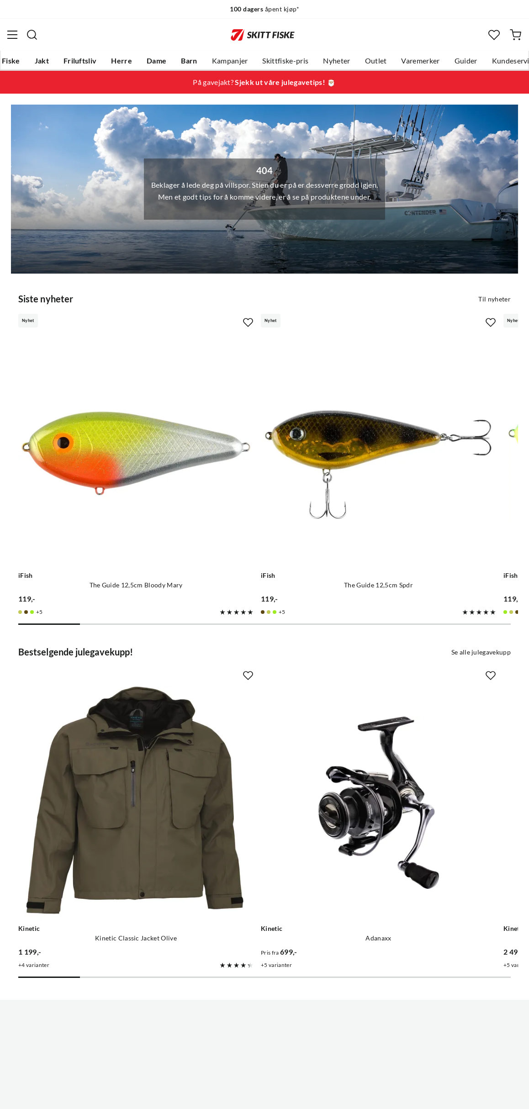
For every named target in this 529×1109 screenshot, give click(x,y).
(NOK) (264, 1056)
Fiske (11, 61)
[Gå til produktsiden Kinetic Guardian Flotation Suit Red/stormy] (415, 678)
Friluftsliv (80, 61)
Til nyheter (494, 298)
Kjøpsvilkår (284, 1094)
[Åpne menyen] (12, 34)
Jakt (42, 61)
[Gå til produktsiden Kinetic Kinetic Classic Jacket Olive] (94, 678)
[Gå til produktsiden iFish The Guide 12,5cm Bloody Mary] (94, 407)
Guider (466, 61)
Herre (121, 61)
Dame (156, 61)
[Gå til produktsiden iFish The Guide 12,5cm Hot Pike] (415, 407)
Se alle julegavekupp (481, 569)
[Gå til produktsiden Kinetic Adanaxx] (255, 678)
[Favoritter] (494, 35)
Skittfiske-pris (285, 61)
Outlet (376, 61)
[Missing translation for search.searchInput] (32, 35)
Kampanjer (230, 61)
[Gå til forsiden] (263, 35)
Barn (189, 61)
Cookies (320, 1094)
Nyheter (336, 61)
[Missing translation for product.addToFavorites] (166, 321)
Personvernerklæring (228, 1094)
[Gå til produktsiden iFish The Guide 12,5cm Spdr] (255, 407)
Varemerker (420, 61)
